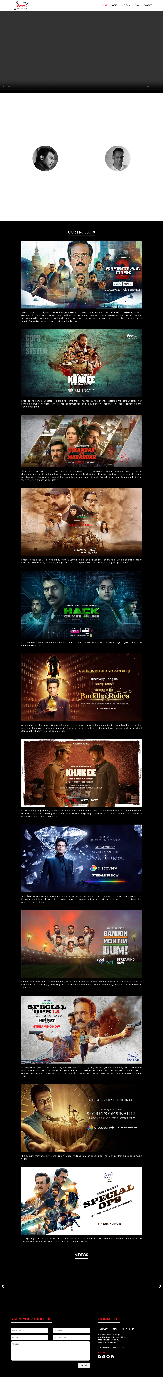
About (114, 5)
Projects (125, 5)
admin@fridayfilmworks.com (111, 1347)
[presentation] (2, 1286)
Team (137, 5)
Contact (148, 5)
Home (104, 5)
